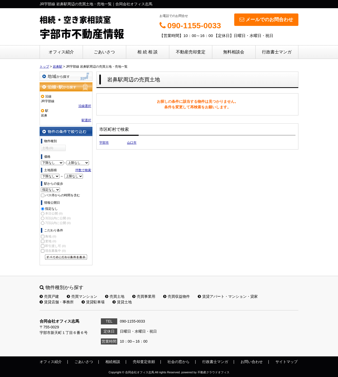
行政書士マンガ (277, 52)
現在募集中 (55, 251)
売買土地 (114, 296)
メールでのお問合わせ (266, 19)
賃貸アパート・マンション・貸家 (228, 296)
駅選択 (86, 120)
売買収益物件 (176, 296)
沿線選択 (84, 106)
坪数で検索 (83, 170)
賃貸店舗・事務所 (57, 302)
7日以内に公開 (58, 223)
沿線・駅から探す (66, 86)
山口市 (132, 143)
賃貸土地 (122, 302)
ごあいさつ (104, 52)
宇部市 (104, 143)
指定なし (51, 209)
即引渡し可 (55, 246)
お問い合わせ (252, 362)
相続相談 (112, 362)
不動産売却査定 (190, 52)
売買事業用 (143, 296)
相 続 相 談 (147, 52)
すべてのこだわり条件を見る (66, 257)
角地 (50, 236)
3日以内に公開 (58, 218)
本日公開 (53, 213)
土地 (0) (47, 148)
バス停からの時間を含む (62, 195)
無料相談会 (233, 52)
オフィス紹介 (61, 52)
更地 (50, 241)
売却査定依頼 (144, 362)
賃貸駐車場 (93, 302)
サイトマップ (286, 362)
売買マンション (82, 296)
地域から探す (66, 76)
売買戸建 (49, 296)
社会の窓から (178, 362)
